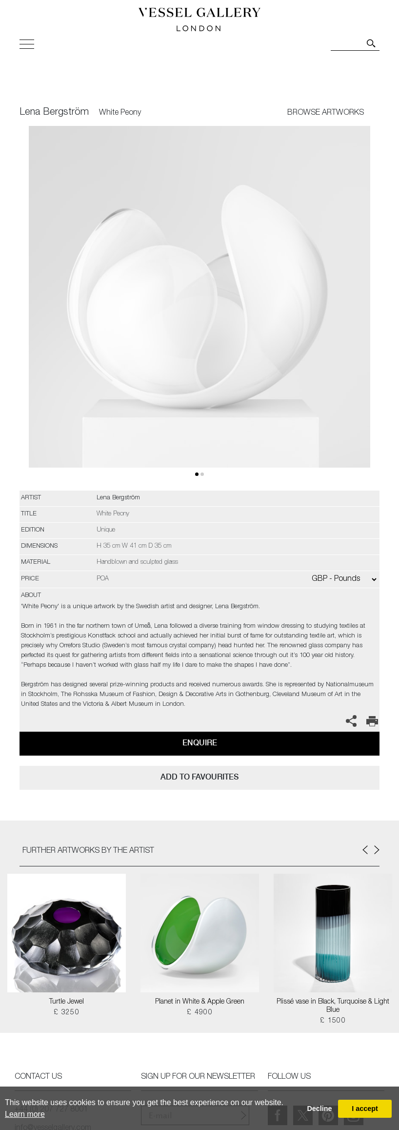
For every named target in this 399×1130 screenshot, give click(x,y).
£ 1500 (333, 1021)
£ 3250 (67, 1012)
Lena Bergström (54, 113)
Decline (319, 1108)
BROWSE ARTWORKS (325, 113)
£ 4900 (200, 1012)
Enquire (199, 742)
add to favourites (199, 776)
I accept (365, 1108)
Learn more (25, 1114)
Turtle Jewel (66, 1002)
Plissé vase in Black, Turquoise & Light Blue (333, 1006)
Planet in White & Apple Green (199, 1002)
